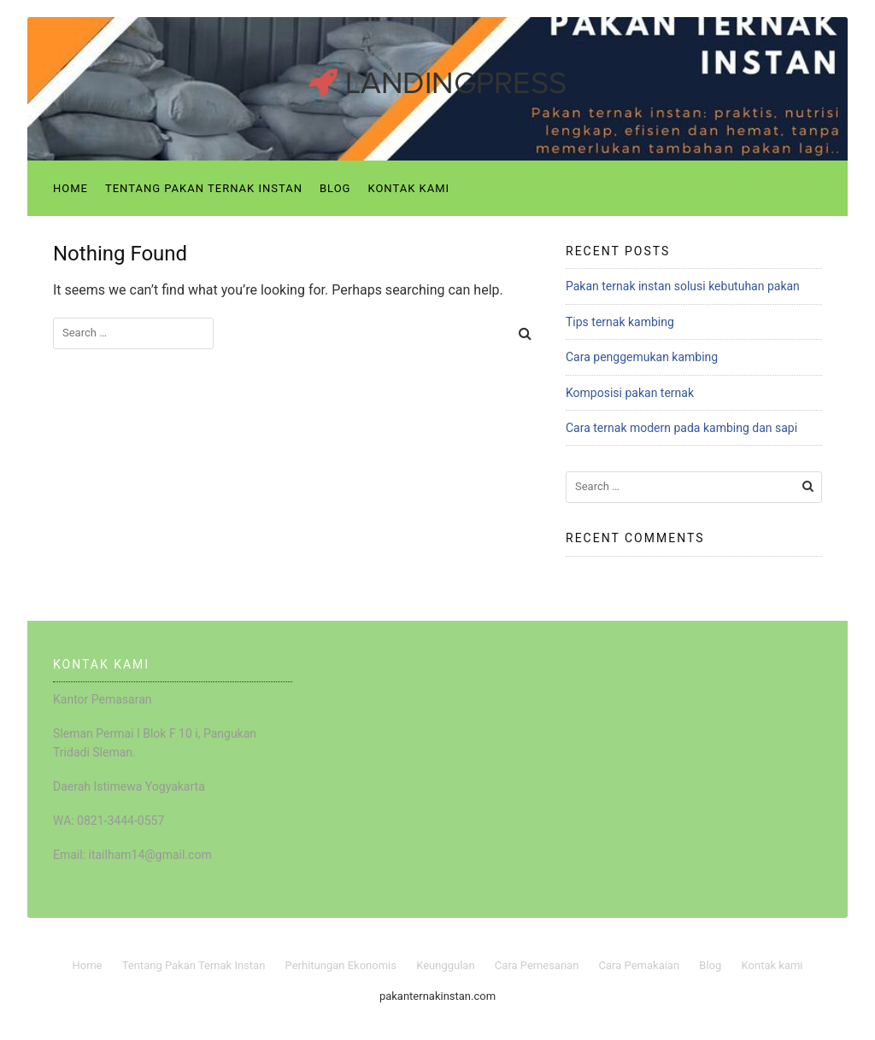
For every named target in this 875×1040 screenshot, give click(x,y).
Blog (335, 188)
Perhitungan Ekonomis (340, 965)
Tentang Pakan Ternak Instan (203, 188)
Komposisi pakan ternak (630, 393)
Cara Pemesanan (537, 965)
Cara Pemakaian (639, 965)
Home (70, 188)
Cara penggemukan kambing (642, 357)
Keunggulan (445, 965)
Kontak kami (408, 188)
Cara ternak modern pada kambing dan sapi (681, 428)
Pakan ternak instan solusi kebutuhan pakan (683, 286)
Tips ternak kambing (620, 322)
